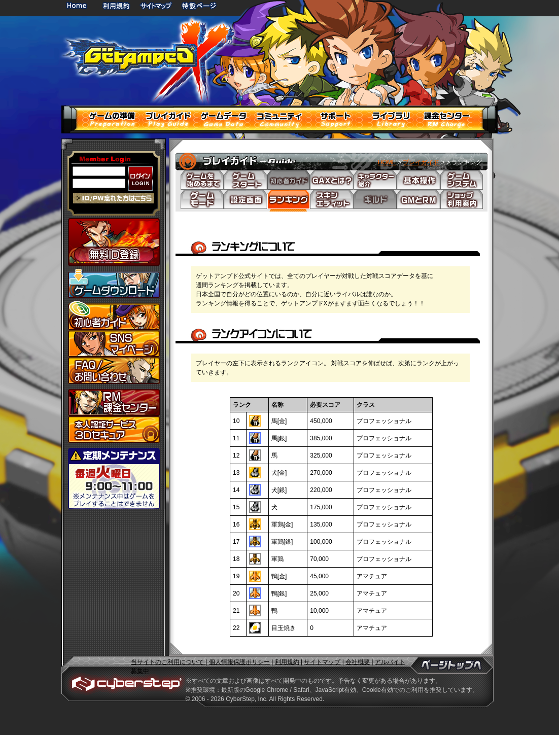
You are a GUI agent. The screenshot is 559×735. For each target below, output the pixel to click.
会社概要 (357, 662)
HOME (78, 5)
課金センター (114, 402)
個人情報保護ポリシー (239, 662)
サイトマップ (155, 5)
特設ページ (199, 5)
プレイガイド (421, 162)
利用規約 (117, 5)
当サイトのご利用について (168, 662)
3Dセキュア (114, 429)
